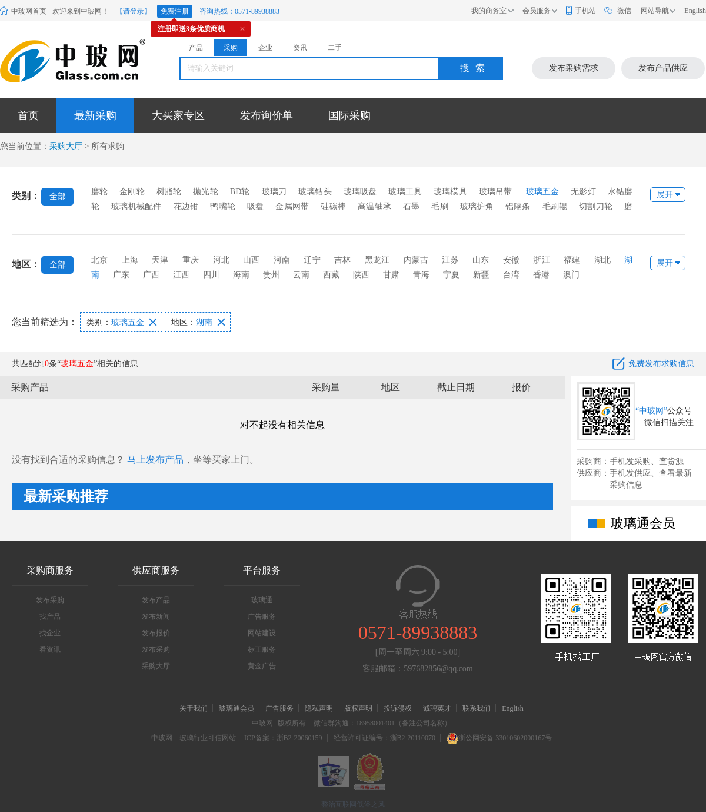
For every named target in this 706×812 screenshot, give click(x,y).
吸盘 (255, 206)
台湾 (511, 274)
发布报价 (156, 633)
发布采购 (50, 600)
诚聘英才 (438, 708)
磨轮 (99, 191)
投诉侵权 (398, 708)
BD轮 (240, 191)
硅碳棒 (333, 206)
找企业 (50, 633)
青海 (421, 274)
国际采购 (349, 115)
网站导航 (655, 10)
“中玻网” (651, 410)
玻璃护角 (477, 206)
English (695, 10)
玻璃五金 (543, 191)
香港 (541, 274)
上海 (130, 260)
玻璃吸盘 (360, 191)
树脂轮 (169, 191)
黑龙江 (377, 260)
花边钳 (186, 206)
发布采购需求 (573, 68)
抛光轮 (205, 191)
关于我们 (193, 708)
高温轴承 (374, 206)
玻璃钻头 (315, 191)
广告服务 (262, 616)
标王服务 (262, 649)
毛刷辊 (555, 206)
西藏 (331, 274)
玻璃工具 (405, 191)
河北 (221, 260)
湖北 (602, 260)
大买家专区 (178, 115)
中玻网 (262, 723)
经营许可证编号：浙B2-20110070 (385, 738)
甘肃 (391, 274)
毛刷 (439, 206)
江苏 (450, 260)
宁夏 (451, 274)
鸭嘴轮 (222, 206)
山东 (480, 260)
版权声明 (358, 708)
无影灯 (583, 191)
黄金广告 (262, 666)
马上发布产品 (155, 460)
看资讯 (50, 649)
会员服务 (536, 10)
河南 (282, 260)
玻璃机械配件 (136, 206)
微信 (624, 10)
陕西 (361, 274)
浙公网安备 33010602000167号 (499, 738)
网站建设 (262, 633)
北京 (99, 260)
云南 (301, 274)
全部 (57, 196)
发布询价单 (266, 115)
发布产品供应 (663, 68)
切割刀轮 (595, 206)
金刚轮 (132, 191)
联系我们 (476, 708)
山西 (251, 260)
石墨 (411, 206)
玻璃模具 (450, 191)
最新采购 (95, 115)
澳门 (571, 274)
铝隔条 (518, 206)
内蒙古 (416, 260)
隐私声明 (319, 708)
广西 (151, 274)
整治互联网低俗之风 (353, 804)
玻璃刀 (274, 191)
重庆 (190, 260)
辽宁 (312, 260)
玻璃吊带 (495, 191)
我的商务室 (489, 10)
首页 (28, 115)
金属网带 (292, 206)
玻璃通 (261, 600)
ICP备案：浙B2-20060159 (283, 738)
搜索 (475, 68)
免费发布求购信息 (661, 363)
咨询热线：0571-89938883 (239, 11)
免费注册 (175, 11)
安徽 (511, 260)
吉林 (342, 260)
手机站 (585, 10)
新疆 (481, 274)
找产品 (50, 616)
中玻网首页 (28, 11)
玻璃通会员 (236, 708)
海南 (241, 274)
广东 (121, 274)
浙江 (541, 260)
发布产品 (156, 600)
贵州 (271, 274)
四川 (211, 274)
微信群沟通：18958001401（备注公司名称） (382, 723)
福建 (572, 260)
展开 (665, 194)
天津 (160, 260)
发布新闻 (156, 616)
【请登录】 (133, 11)
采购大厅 (65, 146)
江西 (181, 274)
